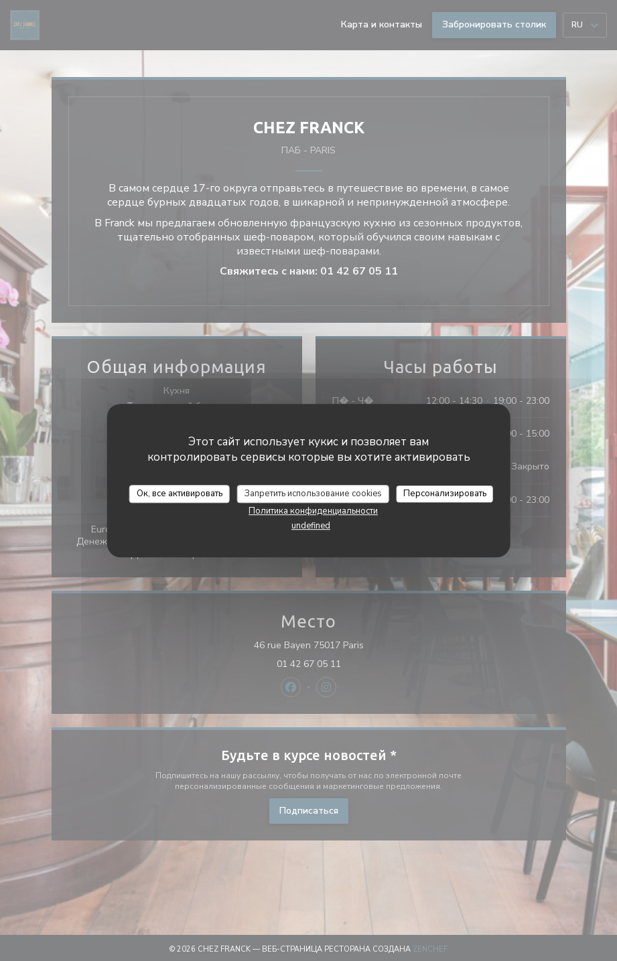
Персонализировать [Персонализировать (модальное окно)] (444, 494)
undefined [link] (310, 526)
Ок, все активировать (179, 494)
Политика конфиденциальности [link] (313, 511)
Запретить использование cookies (313, 494)
